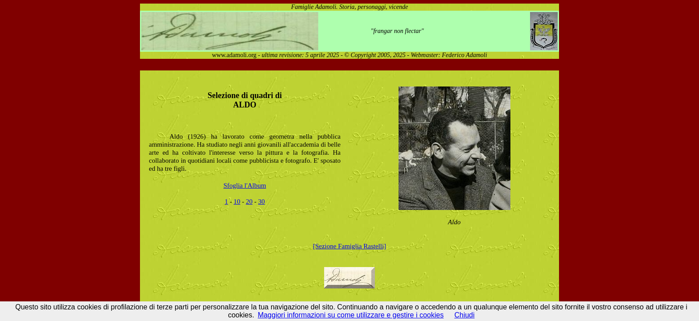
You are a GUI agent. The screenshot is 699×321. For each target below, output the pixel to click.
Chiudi (464, 315)
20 (249, 201)
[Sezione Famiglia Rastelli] (349, 246)
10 (237, 201)
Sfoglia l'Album (244, 185)
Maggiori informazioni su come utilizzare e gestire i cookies (351, 315)
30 (261, 201)
